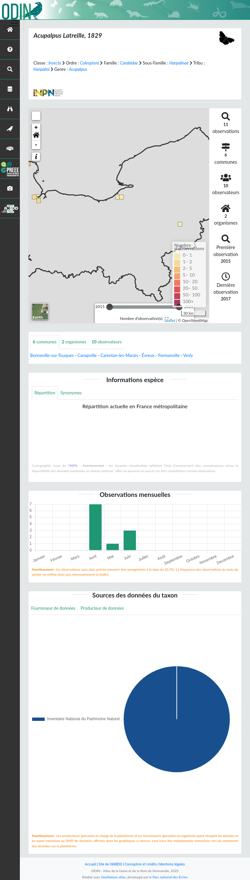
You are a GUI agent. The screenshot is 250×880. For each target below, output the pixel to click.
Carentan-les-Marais (119, 355)
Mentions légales (172, 864)
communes (45, 341)
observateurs (107, 341)
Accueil (90, 864)
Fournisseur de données (53, 608)
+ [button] (36, 128)
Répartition (44, 392)
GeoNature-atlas (113, 877)
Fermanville (168, 355)
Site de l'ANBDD (110, 864)
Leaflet (169, 320)
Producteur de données (102, 608)
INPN (73, 465)
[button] (36, 136)
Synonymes (71, 392)
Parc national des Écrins (170, 877)
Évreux (148, 355)
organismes (74, 341)
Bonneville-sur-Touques (52, 355)
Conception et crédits (141, 864)
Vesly (188, 355)
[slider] (109, 307)
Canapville (87, 355)
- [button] (36, 145)
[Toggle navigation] (14, 23)
